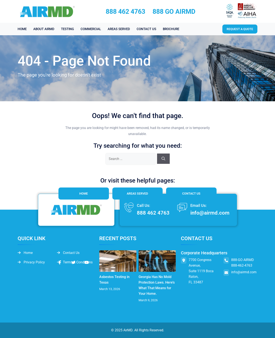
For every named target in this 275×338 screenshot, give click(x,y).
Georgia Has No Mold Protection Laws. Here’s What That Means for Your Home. (157, 285)
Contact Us (191, 193)
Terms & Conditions (75, 262)
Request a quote (240, 29)
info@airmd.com (209, 213)
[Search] (163, 159)
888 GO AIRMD (174, 11)
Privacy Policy (31, 262)
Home (83, 193)
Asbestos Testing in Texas (114, 279)
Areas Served (137, 193)
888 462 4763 (125, 11)
